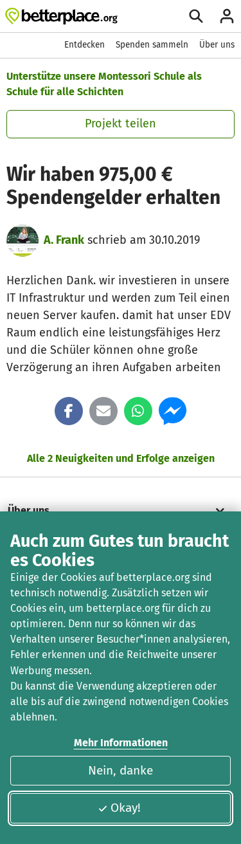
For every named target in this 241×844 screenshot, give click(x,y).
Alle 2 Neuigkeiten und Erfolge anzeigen (121, 458)
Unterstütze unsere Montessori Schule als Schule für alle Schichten (104, 84)
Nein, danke (120, 770)
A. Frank (64, 240)
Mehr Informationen (121, 743)
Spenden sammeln (152, 44)
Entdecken (84, 44)
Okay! (119, 807)
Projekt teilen (120, 123)
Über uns (217, 44)
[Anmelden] (227, 16)
